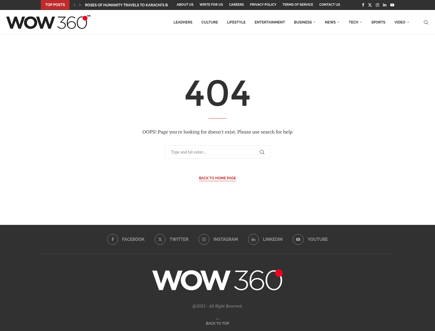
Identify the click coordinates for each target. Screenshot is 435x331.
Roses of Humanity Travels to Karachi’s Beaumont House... (143, 5)
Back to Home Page (217, 178)
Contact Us (329, 5)
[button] (74, 5)
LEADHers (182, 22)
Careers (236, 5)
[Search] (426, 22)
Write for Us (211, 5)
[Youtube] (392, 5)
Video (400, 22)
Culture (209, 22)
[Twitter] (370, 5)
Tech (353, 22)
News (330, 22)
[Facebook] (363, 5)
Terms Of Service (297, 5)
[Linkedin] (384, 5)
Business (303, 22)
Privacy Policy (263, 5)
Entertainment (270, 22)
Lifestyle (236, 22)
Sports (378, 22)
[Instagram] (377, 5)
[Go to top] (217, 323)
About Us (185, 5)
